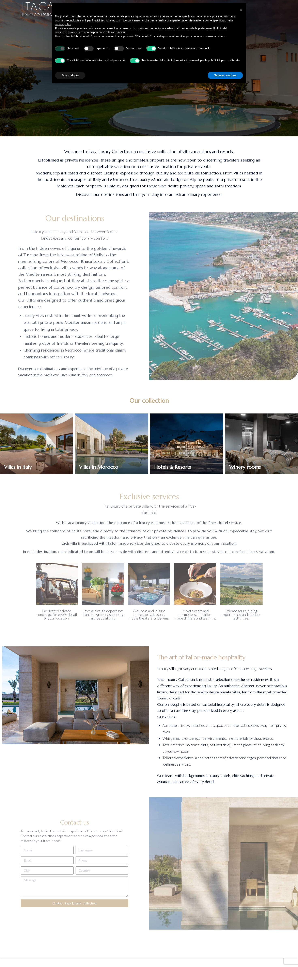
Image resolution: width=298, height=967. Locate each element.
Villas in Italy (18, 467)
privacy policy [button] (211, 16)
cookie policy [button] (63, 24)
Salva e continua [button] (225, 75)
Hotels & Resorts (172, 467)
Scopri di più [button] (70, 75)
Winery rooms (245, 467)
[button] (241, 9)
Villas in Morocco (98, 467)
